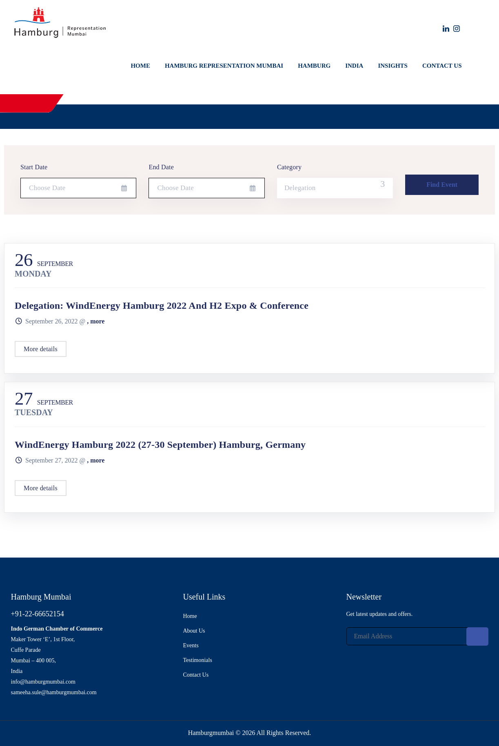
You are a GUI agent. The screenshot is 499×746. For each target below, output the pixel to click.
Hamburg (314, 65)
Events (191, 645)
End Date (161, 167)
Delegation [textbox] (300, 188)
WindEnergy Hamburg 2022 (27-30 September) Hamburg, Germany (160, 444)
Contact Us (442, 65)
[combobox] (335, 188)
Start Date (33, 167)
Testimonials (197, 660)
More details (41, 348)
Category (289, 167)
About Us (194, 631)
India (354, 65)
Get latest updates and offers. (379, 614)
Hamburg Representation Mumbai (224, 65)
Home (140, 65)
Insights (393, 65)
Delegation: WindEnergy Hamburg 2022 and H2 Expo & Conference (161, 305)
